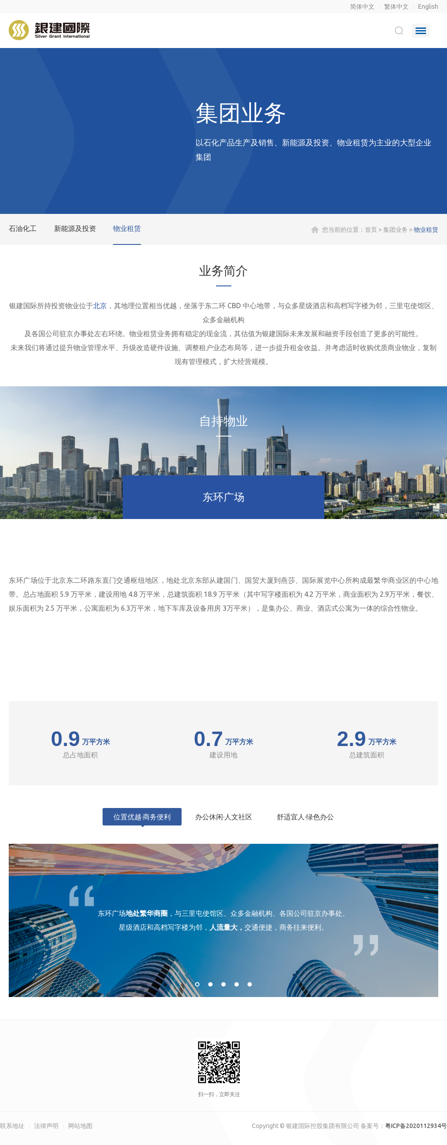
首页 (371, 229)
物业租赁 (127, 228)
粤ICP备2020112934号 (416, 1125)
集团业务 (395, 229)
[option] (223, 920)
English (428, 6)
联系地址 (12, 1125)
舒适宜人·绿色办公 (305, 817)
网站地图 (80, 1125)
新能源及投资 (75, 228)
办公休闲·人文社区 (223, 817)
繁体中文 (396, 6)
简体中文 (362, 6)
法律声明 (46, 1125)
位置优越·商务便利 (142, 817)
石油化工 (23, 228)
